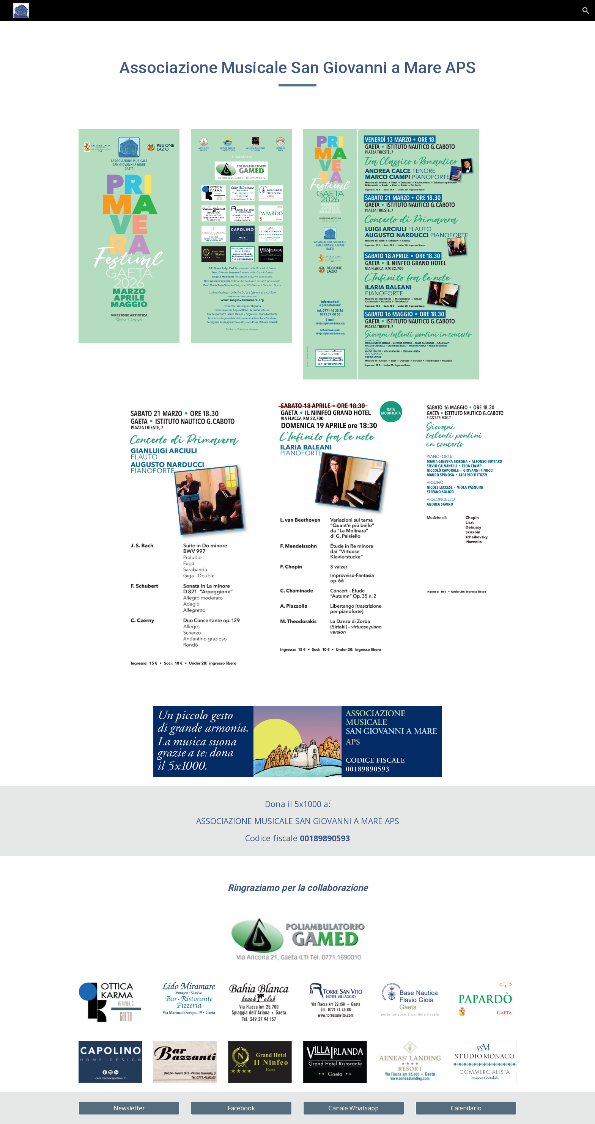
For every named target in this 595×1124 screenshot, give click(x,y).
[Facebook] (241, 1108)
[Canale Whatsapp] (354, 1108)
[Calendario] (466, 1108)
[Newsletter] (129, 1108)
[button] (586, 11)
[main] (297, 70)
